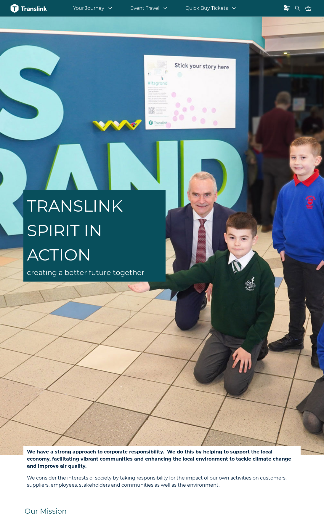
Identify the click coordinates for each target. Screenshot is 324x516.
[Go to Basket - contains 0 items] (308, 8)
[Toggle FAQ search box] (297, 8)
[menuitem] (93, 8)
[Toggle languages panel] (287, 8)
